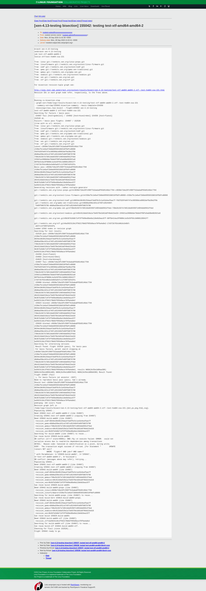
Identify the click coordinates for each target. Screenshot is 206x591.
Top (36, 16)
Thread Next (67, 21)
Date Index (76, 21)
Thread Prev (56, 21)
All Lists (42, 16)
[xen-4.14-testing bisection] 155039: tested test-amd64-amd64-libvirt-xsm (80, 545)
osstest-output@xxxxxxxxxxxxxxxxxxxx (57, 32)
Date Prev (38, 21)
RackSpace (75, 585)
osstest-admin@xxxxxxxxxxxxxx (75, 35)
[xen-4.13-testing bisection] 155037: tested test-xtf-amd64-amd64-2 (78, 543)
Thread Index (87, 21)
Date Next (47, 21)
